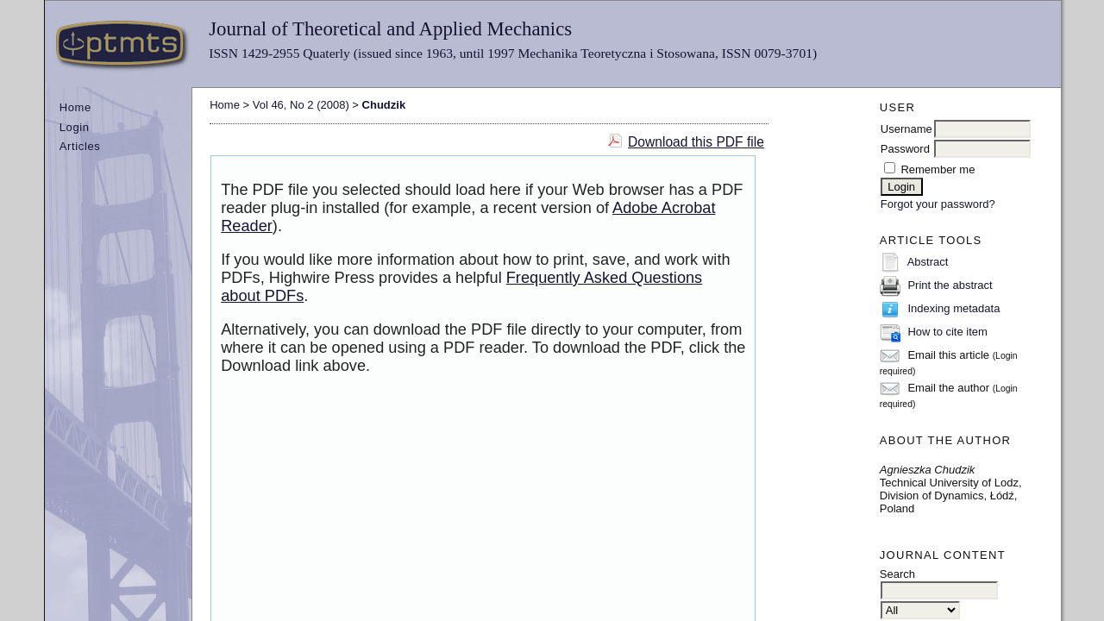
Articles (80, 146)
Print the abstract (949, 285)
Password (905, 148)
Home (75, 107)
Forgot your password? (938, 204)
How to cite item (947, 331)
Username (906, 128)
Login (75, 127)
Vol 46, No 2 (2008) (301, 104)
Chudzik (384, 104)
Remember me (937, 169)
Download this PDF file (696, 142)
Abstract (928, 261)
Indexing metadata (953, 308)
